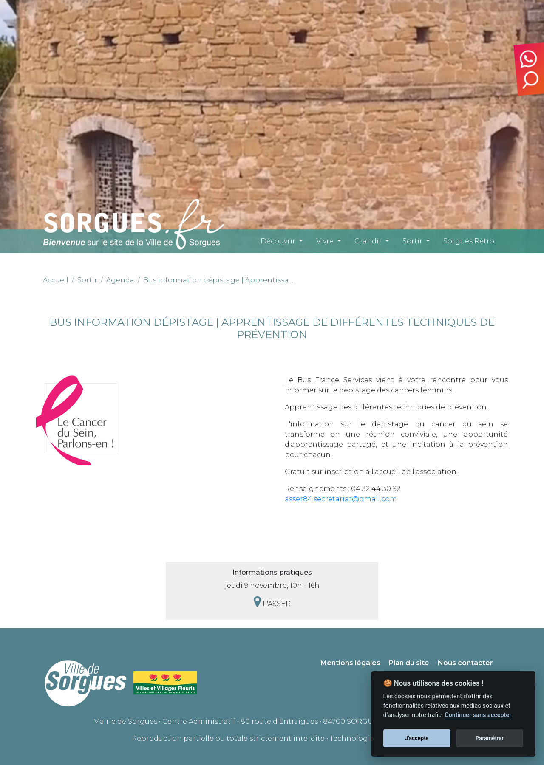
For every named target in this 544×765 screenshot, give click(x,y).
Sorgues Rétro (468, 241)
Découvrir (278, 241)
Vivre (325, 241)
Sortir (412, 241)
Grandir (368, 241)
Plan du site (409, 663)
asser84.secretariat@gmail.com (341, 499)
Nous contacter (465, 663)
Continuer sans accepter (478, 715)
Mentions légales (350, 663)
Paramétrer (490, 738)
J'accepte (417, 738)
